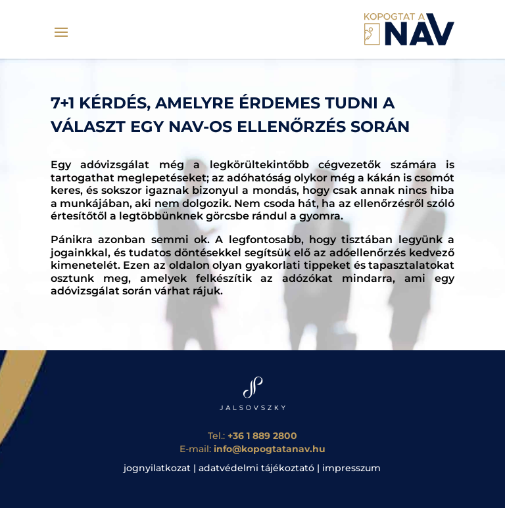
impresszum (351, 468)
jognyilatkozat (157, 468)
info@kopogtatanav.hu (269, 449)
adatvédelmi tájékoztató (256, 468)
